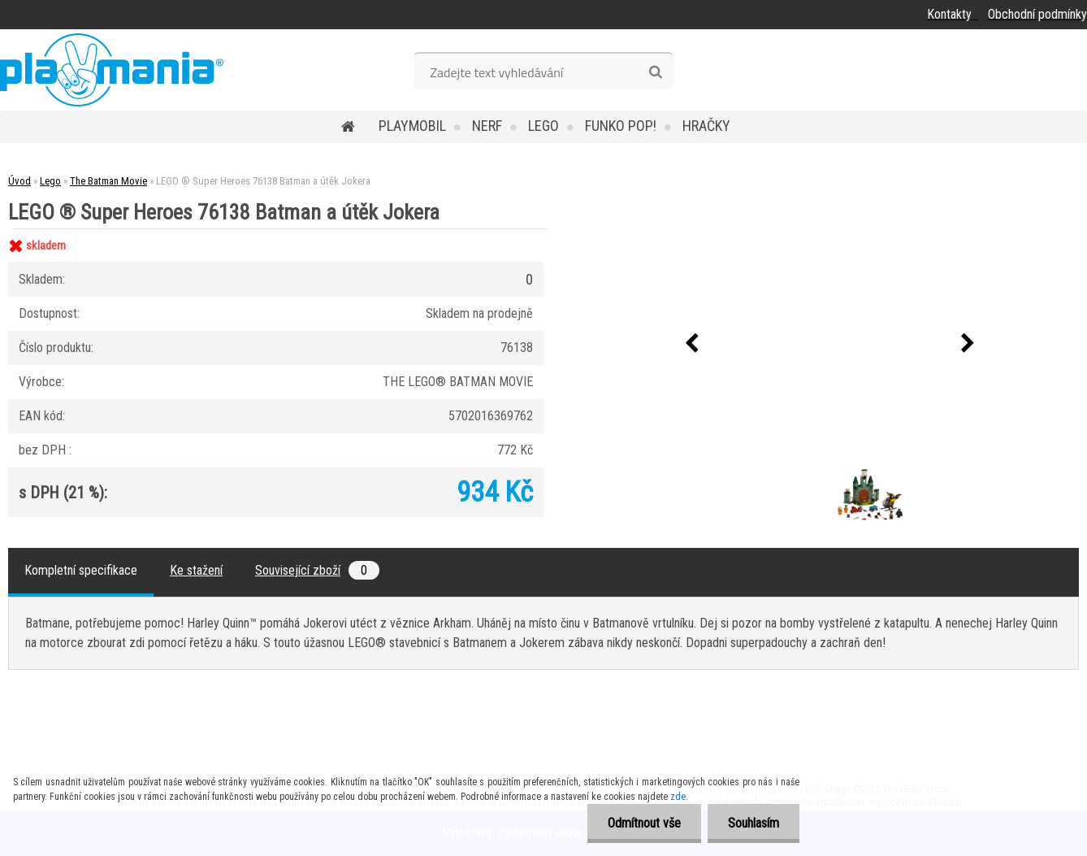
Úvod (19, 181)
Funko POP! (620, 125)
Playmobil (412, 125)
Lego (543, 125)
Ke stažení (196, 570)
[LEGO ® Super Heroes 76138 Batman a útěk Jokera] (795, 471)
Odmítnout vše (644, 823)
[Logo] (111, 70)
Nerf (487, 125)
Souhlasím (753, 823)
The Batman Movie (108, 181)
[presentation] (692, 344)
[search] (655, 72)
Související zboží (317, 570)
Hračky (706, 125)
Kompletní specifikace (80, 570)
